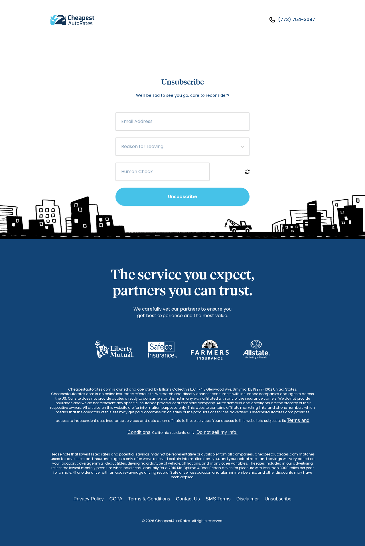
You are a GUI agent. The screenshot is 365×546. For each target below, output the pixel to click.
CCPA (115, 499)
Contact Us (188, 499)
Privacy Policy (89, 499)
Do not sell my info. (217, 432)
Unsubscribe (182, 196)
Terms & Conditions (149, 499)
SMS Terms (218, 499)
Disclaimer (247, 499)
